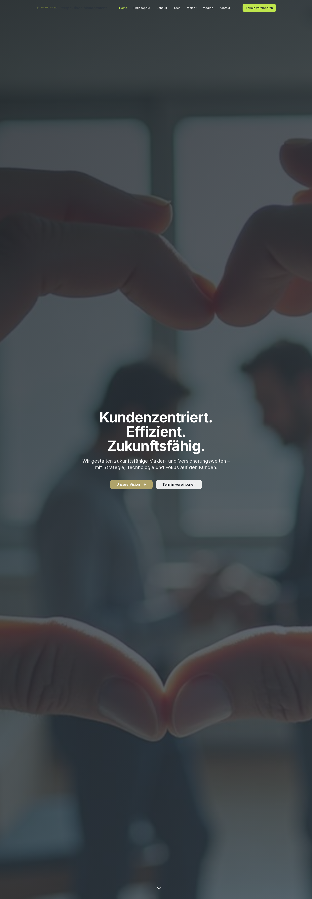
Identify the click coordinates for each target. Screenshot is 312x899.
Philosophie (142, 8)
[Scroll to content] (159, 889)
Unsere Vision (131, 484)
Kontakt (225, 8)
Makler (191, 8)
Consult (161, 8)
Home (123, 8)
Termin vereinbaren (259, 8)
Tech (177, 8)
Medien (208, 8)
